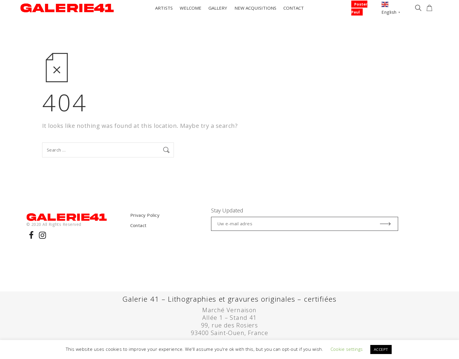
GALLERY (217, 8)
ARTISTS (164, 8)
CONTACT (293, 8)
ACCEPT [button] (381, 349)
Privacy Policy (145, 215)
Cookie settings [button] (346, 349)
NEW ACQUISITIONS (255, 8)
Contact (138, 225)
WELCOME (190, 8)
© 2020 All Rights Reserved (53, 224)
